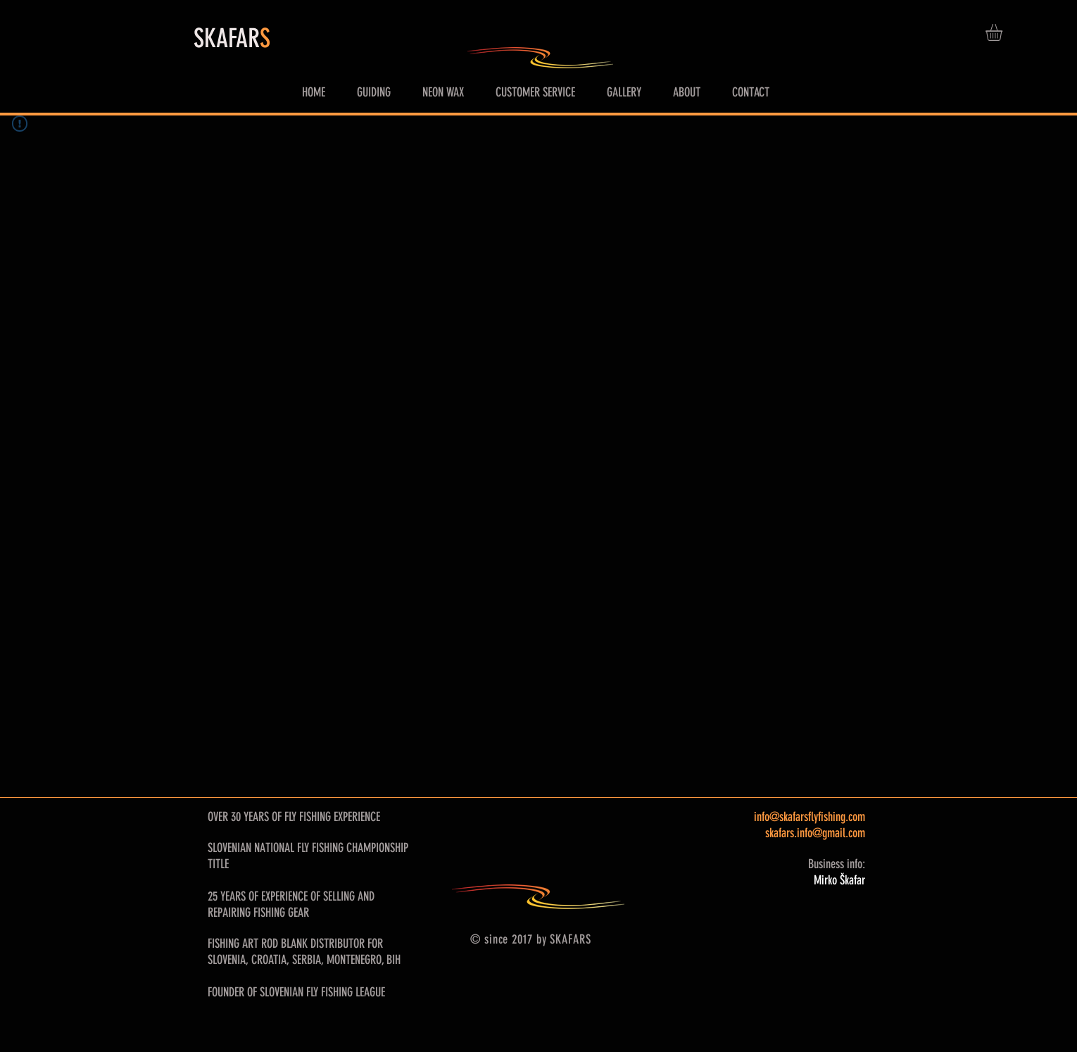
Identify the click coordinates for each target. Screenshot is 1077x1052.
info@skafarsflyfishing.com (809, 817)
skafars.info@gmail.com (815, 833)
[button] (1003, 32)
